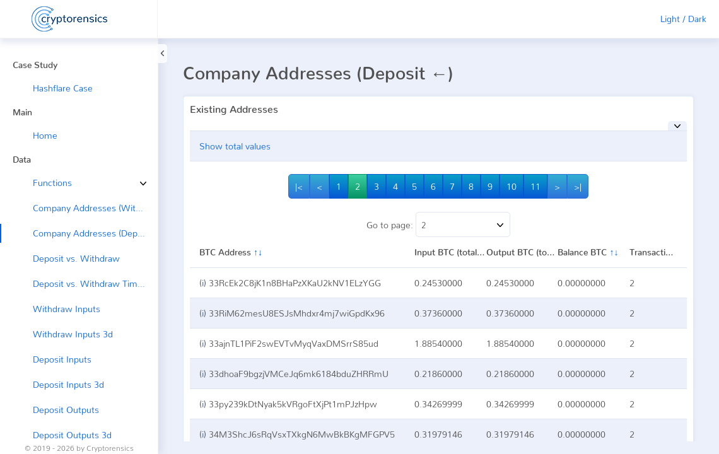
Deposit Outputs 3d (72, 434)
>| (578, 186)
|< (299, 186)
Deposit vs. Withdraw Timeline (94, 283)
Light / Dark (683, 18)
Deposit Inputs (62, 359)
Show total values (235, 146)
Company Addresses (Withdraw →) (95, 207)
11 (535, 186)
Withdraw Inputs (66, 308)
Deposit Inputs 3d (68, 384)
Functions (43, 182)
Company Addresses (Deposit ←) (95, 233)
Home (45, 135)
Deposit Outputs (66, 409)
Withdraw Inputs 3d (73, 334)
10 (511, 186)
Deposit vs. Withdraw (76, 258)
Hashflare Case (63, 88)
